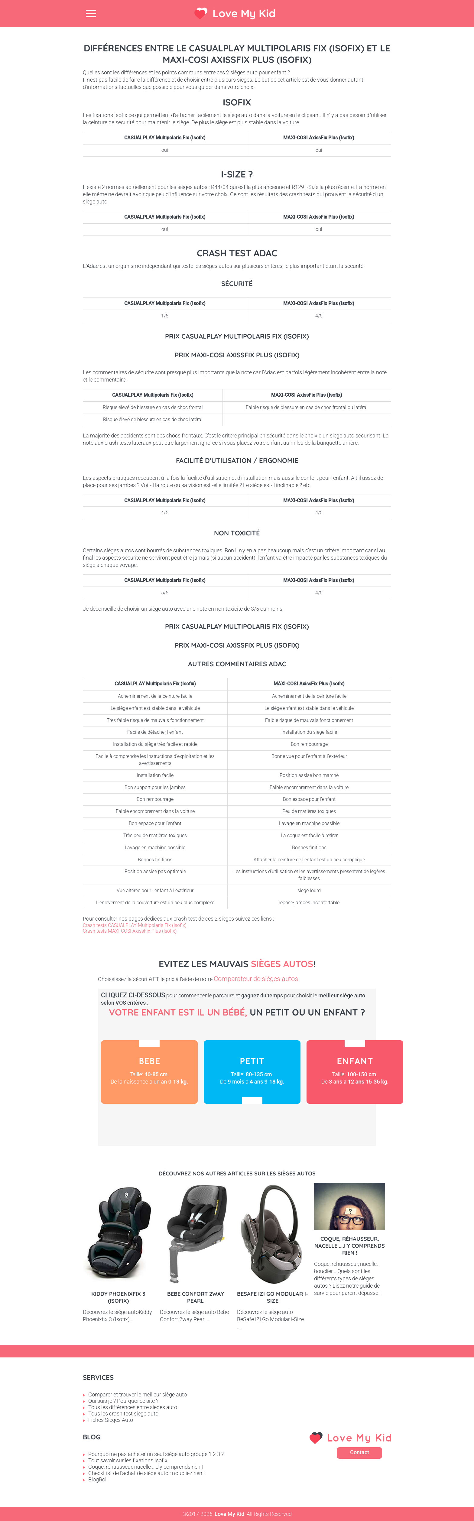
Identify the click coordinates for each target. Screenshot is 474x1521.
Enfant (355, 1072)
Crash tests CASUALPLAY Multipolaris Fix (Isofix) (135, 925)
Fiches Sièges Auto (110, 1420)
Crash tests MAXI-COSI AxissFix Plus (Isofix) (130, 931)
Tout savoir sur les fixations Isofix (127, 1460)
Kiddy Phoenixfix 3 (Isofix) (118, 1297)
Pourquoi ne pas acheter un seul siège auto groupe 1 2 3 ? (156, 1454)
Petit (252, 1072)
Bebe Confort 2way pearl (195, 1297)
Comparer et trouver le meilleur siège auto (137, 1394)
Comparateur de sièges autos (256, 979)
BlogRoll (98, 1479)
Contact (359, 1452)
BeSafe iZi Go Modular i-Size (272, 1297)
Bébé (149, 1072)
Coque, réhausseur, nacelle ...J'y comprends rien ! (349, 1245)
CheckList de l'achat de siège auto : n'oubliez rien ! (146, 1473)
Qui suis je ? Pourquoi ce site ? (123, 1401)
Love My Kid (244, 13)
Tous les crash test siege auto (123, 1413)
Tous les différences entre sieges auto (132, 1407)
